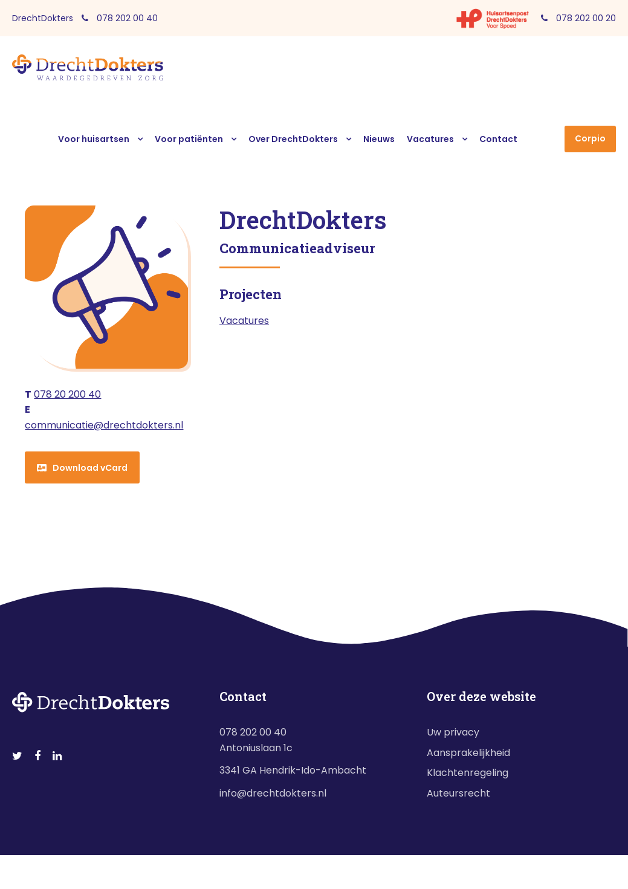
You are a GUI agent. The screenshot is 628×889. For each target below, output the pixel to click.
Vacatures (430, 139)
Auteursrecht (458, 793)
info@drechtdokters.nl (272, 793)
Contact (498, 139)
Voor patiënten (189, 139)
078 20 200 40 (67, 394)
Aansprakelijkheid (468, 753)
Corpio (590, 138)
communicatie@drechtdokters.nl (104, 425)
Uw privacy (453, 732)
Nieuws (379, 139)
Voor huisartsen (93, 139)
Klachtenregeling (467, 773)
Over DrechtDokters (293, 139)
